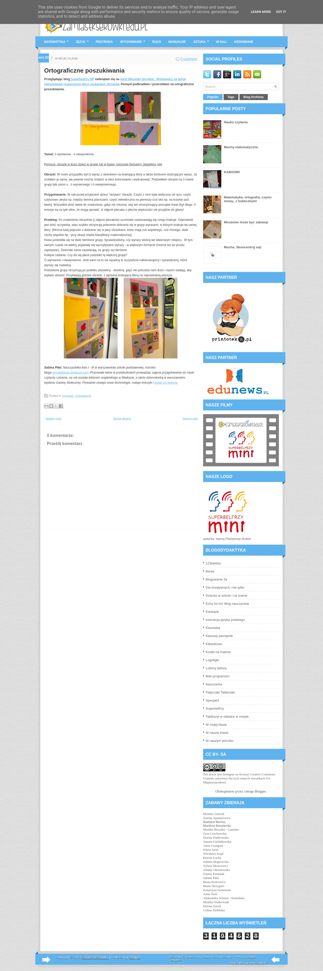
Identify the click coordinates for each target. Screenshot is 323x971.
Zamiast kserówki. (95, 957)
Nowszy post (53, 418)
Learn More (261, 12)
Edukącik (212, 612)
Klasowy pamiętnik (219, 636)
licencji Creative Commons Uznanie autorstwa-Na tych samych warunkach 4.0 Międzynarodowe (239, 778)
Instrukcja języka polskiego (225, 620)
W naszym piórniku (219, 741)
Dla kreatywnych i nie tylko (225, 587)
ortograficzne (83, 395)
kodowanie (243, 42)
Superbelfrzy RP (82, 79)
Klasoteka (213, 628)
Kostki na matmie (218, 652)
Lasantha (227, 956)
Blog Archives (254, 97)
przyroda (104, 42)
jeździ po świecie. (166, 382)
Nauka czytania (236, 122)
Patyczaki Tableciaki (220, 692)
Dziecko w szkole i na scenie (226, 595)
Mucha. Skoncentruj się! (243, 247)
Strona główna (122, 418)
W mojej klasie (216, 724)
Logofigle (212, 660)
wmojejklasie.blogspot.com (70, 372)
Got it (281, 12)
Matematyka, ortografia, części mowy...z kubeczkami (248, 199)
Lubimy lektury (216, 668)
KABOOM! (232, 172)
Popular (213, 97)
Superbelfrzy (215, 708)
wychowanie (134, 40)
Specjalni (212, 700)
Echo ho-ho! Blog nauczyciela (227, 603)
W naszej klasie (217, 733)
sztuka (202, 40)
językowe (68, 395)
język (84, 40)
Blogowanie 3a (216, 579)
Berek (210, 571)
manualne (177, 42)
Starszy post (190, 418)
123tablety (213, 563)
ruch (156, 42)
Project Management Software (248, 962)
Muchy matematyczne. (241, 147)
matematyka (58, 40)
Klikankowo (214, 644)
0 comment (189, 59)
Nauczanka (214, 684)
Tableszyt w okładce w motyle (227, 716)
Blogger (260, 791)
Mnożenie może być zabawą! (246, 222)
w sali (221, 42)
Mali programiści (218, 676)
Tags (231, 97)
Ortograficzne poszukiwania (84, 71)
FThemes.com (191, 956)
